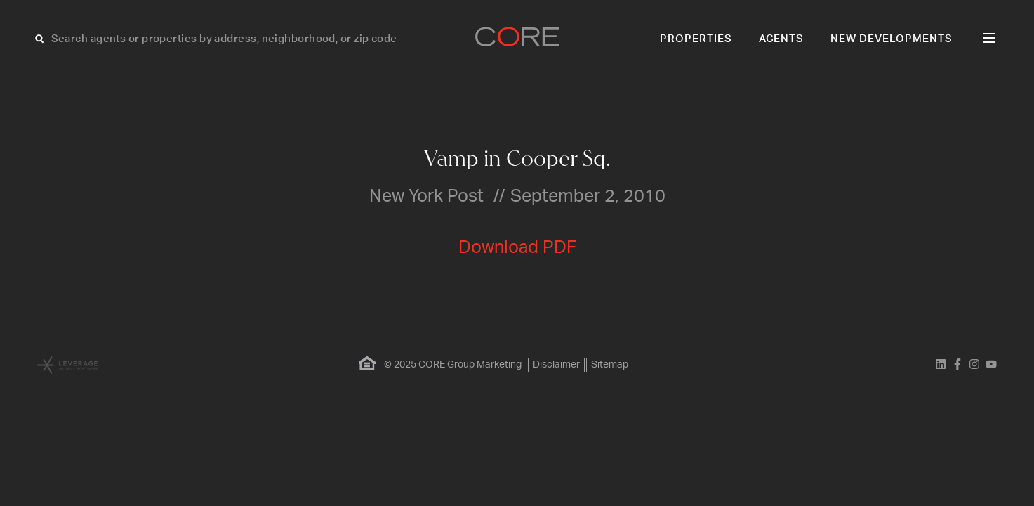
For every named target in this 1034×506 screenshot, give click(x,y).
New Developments (891, 39)
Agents (781, 39)
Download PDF (517, 248)
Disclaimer (556, 365)
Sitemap (609, 365)
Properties (696, 39)
